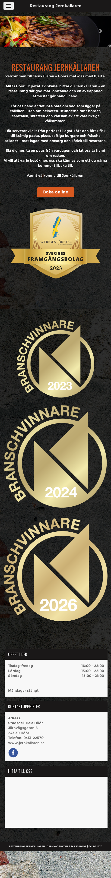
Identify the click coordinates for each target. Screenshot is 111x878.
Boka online (55, 192)
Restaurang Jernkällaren (56, 5)
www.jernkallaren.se (26, 743)
